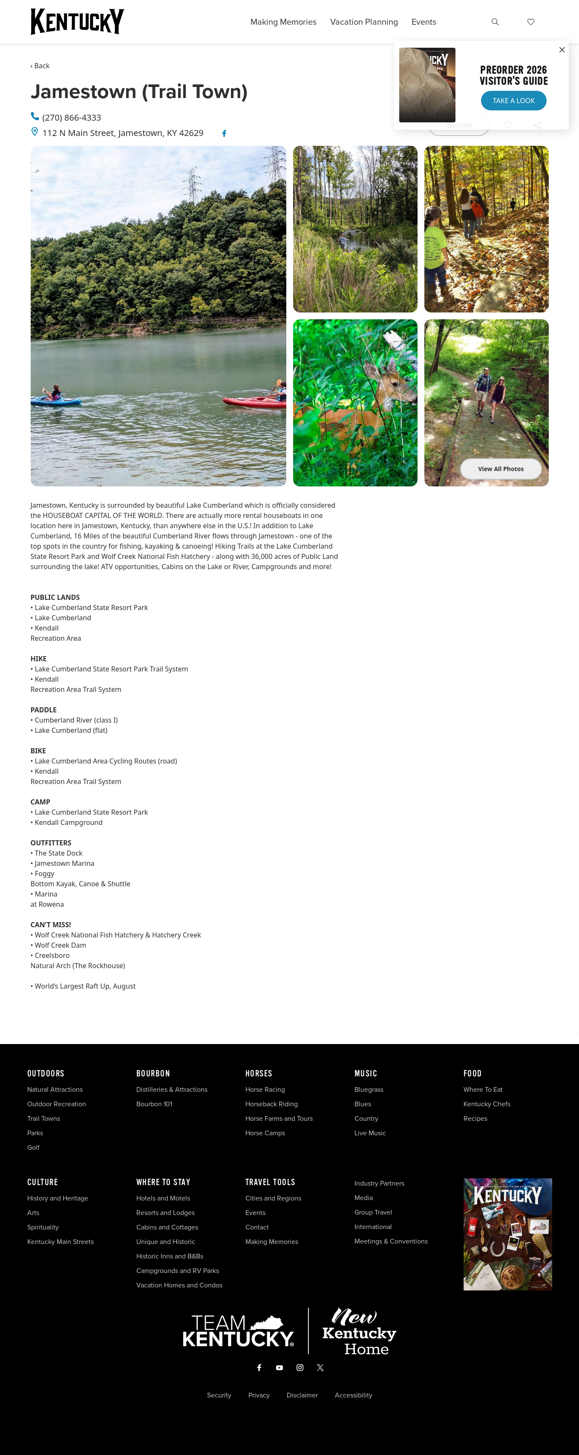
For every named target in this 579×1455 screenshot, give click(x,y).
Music (366, 1074)
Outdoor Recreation (56, 1104)
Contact (257, 1227)
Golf (33, 1147)
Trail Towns (43, 1118)
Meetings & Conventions (391, 1241)
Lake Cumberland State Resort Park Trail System (111, 669)
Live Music (370, 1133)
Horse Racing (265, 1089)
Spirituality (43, 1227)
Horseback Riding (271, 1104)
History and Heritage (58, 1198)
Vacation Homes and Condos (179, 1285)
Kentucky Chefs (487, 1104)
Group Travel (373, 1212)
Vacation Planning (364, 21)
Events (424, 21)
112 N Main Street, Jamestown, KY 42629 (123, 133)
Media (363, 1198)
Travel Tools (270, 1182)
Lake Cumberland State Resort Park (91, 607)
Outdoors (46, 1074)
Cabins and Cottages (167, 1227)
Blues (362, 1104)
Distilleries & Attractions (171, 1089)
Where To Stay (163, 1182)
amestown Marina (65, 863)
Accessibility (353, 1395)
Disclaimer (302, 1395)
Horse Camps (265, 1133)
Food (473, 1074)
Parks (35, 1133)
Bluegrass (368, 1089)
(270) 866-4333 (72, 117)
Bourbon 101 (154, 1104)
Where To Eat (483, 1089)
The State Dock (59, 853)
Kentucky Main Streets (60, 1242)
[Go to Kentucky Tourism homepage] (77, 22)
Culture (42, 1182)
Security (219, 1395)
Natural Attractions (55, 1089)
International (373, 1227)
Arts (33, 1213)
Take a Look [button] (514, 100)
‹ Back (40, 65)
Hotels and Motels (163, 1198)
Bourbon (153, 1074)
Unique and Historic (165, 1242)
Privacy (259, 1395)
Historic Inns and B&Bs (169, 1256)
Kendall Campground (69, 822)
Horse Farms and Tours (279, 1118)
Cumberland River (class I (75, 720)
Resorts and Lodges (165, 1213)
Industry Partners (379, 1183)
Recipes (476, 1118)
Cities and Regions (273, 1198)
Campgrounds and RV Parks (177, 1271)
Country (366, 1118)
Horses (259, 1074)
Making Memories (284, 22)
